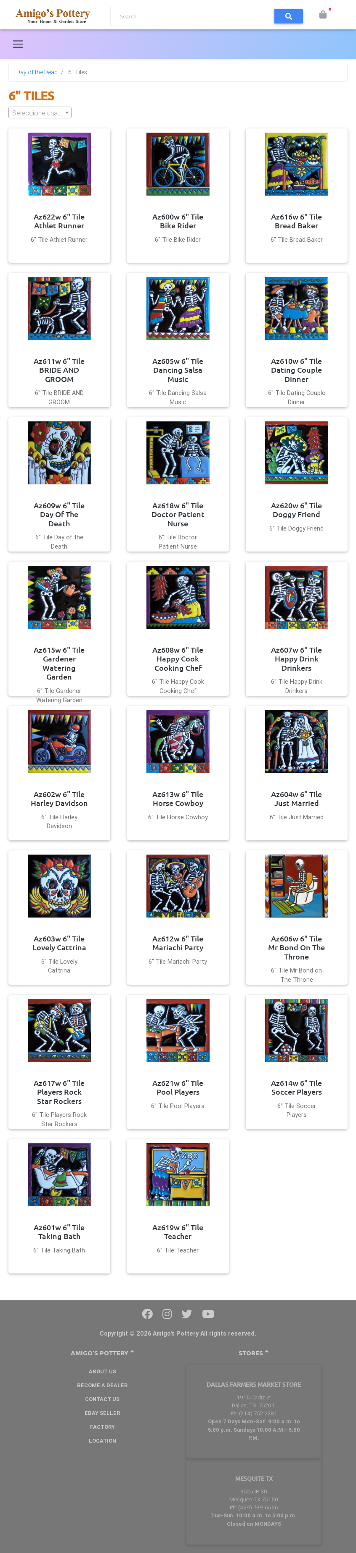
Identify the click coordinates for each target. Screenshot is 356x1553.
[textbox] (40, 113)
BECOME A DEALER (102, 1385)
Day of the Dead (37, 72)
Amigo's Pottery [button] (102, 1353)
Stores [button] (254, 1353)
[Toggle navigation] (18, 44)
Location (102, 1440)
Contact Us (102, 1399)
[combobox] (40, 112)
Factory (102, 1426)
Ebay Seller (102, 1413)
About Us (102, 1371)
